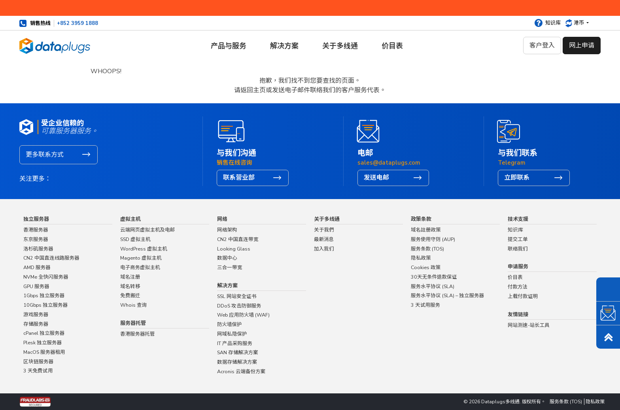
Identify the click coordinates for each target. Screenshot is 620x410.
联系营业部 (239, 177)
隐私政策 (421, 257)
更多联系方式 (45, 154)
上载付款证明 (523, 296)
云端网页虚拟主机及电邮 (147, 229)
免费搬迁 (130, 295)
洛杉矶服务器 (38, 248)
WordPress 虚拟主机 (143, 248)
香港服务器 (35, 229)
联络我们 (317, 99)
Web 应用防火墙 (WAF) (243, 314)
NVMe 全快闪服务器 (45, 276)
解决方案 (284, 46)
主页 (298, 99)
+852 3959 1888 (77, 23)
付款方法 (517, 286)
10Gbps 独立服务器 (45, 305)
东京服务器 (35, 239)
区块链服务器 (38, 361)
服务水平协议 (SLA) (432, 286)
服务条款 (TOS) (427, 248)
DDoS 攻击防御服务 (239, 305)
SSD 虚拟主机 (135, 239)
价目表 (392, 46)
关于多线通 (340, 46)
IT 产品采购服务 (234, 343)
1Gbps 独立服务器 (43, 295)
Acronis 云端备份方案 (241, 371)
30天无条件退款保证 (434, 276)
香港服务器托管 (137, 333)
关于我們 (324, 229)
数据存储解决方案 (237, 362)
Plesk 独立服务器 (42, 342)
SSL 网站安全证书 (237, 296)
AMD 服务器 (37, 267)
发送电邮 (376, 177)
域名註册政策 (426, 229)
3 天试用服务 (425, 305)
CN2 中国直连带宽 (238, 239)
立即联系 (516, 177)
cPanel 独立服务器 (43, 333)
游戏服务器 (35, 314)
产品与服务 (228, 46)
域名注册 (130, 276)
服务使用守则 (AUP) (433, 239)
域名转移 (130, 286)
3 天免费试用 (38, 370)
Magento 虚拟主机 (141, 257)
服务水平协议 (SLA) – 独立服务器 (447, 295)
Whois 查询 (133, 305)
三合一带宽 (229, 267)
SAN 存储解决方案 (237, 352)
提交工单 (518, 239)
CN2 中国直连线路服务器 (51, 257)
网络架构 (227, 229)
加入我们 (324, 248)
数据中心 (227, 257)
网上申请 (581, 45)
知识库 (553, 23)
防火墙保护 (229, 324)
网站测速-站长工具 (529, 325)
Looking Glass (233, 248)
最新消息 (324, 239)
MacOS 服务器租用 (44, 352)
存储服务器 (35, 324)
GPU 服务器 (36, 286)
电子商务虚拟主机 (140, 267)
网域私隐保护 (232, 333)
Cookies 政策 (425, 267)
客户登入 (542, 45)
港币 (579, 23)
